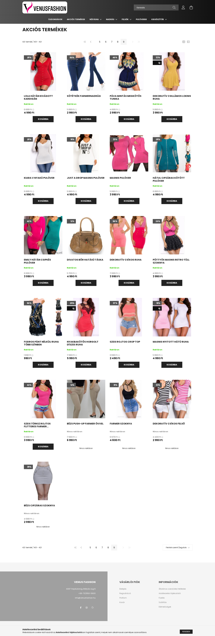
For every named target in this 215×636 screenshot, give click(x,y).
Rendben (186, 631)
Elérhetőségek (165, 607)
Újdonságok (55, 19)
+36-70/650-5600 (87, 593)
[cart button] (191, 7)
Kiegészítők (157, 19)
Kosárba (43, 119)
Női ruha (94, 19)
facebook (81, 608)
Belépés (122, 589)
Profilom (123, 598)
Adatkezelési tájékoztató (170, 593)
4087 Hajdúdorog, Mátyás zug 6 (81, 589)
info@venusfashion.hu (85, 598)
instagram (87, 608)
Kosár (122, 602)
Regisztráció (125, 593)
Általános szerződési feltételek (172, 589)
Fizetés (162, 598)
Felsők (125, 19)
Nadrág (110, 19)
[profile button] (183, 7)
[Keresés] (156, 7)
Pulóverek (141, 19)
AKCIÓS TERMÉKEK (76, 19)
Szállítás (163, 602)
